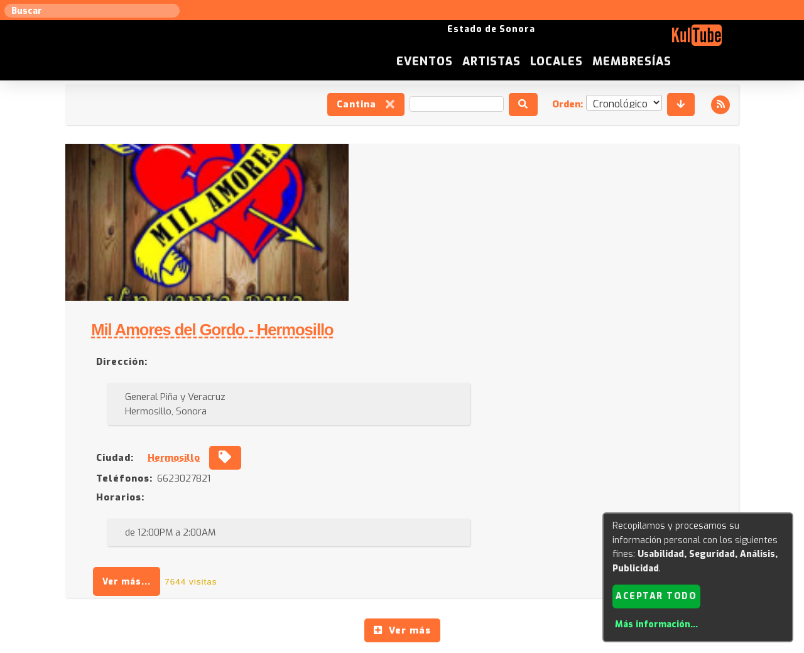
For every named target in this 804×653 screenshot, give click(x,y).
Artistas (589, 40)
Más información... (655, 624)
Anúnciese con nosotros (409, 526)
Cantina (364, 105)
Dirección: (387, 205)
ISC (479, 526)
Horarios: (386, 341)
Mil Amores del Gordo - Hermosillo (478, 174)
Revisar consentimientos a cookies (402, 646)
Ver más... (393, 425)
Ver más (402, 474)
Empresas (593, 526)
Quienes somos (528, 526)
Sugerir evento (312, 526)
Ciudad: (380, 301)
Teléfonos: (390, 322)
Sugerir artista (166, 526)
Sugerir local (239, 526)
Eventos (522, 40)
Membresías (730, 40)
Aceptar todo (656, 596)
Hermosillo (440, 301)
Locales (655, 40)
